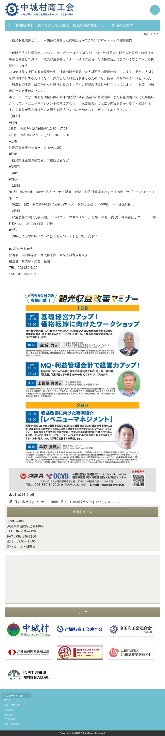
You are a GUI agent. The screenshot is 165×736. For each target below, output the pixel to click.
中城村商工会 (78, 733)
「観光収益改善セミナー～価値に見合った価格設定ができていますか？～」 (64, 502)
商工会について (12, 700)
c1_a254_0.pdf (21, 494)
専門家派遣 (9, 719)
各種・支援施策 (12, 705)
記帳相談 (8, 714)
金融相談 (8, 710)
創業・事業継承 (12, 724)
